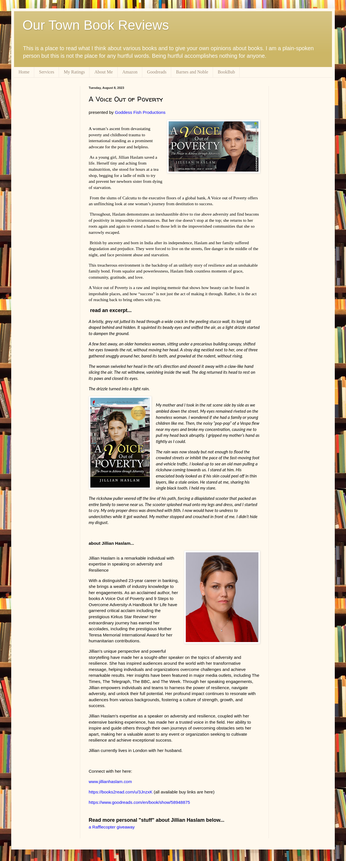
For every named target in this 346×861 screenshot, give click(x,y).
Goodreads (156, 72)
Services (46, 72)
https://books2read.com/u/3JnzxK (121, 792)
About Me (103, 72)
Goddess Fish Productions (141, 112)
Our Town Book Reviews (95, 25)
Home (24, 72)
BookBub (226, 72)
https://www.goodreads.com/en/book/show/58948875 (139, 802)
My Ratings (74, 72)
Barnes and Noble (192, 72)
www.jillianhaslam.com (110, 781)
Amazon (130, 72)
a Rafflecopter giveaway (112, 827)
